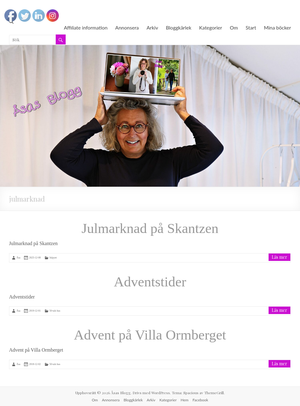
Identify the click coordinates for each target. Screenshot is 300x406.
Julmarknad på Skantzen (150, 228)
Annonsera (127, 27)
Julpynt (53, 257)
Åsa (18, 257)
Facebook (200, 400)
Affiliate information (85, 27)
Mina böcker (277, 27)
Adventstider (150, 282)
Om (234, 27)
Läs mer (279, 257)
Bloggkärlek (178, 27)
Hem (185, 400)
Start (251, 27)
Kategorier (210, 27)
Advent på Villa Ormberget (150, 335)
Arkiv (152, 27)
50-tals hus (54, 310)
